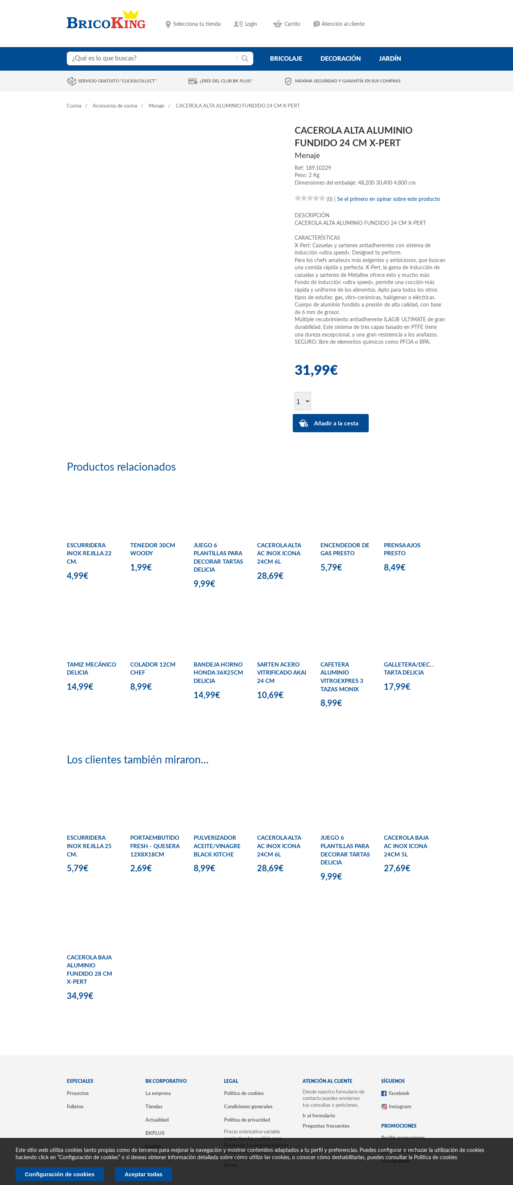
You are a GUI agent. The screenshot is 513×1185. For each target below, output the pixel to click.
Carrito (292, 24)
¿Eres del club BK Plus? (226, 81)
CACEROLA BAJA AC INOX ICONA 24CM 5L (406, 846)
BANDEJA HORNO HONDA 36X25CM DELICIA (218, 673)
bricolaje (286, 59)
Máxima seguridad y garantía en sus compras (348, 81)
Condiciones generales (248, 1106)
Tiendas (154, 1106)
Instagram (400, 1106)
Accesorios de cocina (115, 106)
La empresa (158, 1093)
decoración (340, 59)
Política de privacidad (247, 1120)
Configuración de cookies (60, 1174)
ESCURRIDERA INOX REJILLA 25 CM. (89, 846)
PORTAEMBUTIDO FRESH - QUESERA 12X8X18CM (154, 846)
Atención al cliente (343, 24)
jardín (390, 59)
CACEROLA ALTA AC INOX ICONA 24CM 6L (279, 554)
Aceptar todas (144, 1174)
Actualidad (157, 1120)
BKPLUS (154, 1133)
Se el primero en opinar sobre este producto (388, 199)
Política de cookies (244, 1093)
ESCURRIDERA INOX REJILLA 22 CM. (89, 554)
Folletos (75, 1106)
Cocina (74, 106)
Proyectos (78, 1093)
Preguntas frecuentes (326, 1126)
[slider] (310, 198)
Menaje (156, 106)
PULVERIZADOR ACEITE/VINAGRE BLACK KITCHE (217, 846)
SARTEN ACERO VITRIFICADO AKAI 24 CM (281, 673)
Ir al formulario (319, 1116)
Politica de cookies (435, 1157)
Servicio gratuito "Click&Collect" (117, 81)
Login (251, 24)
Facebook (399, 1093)
